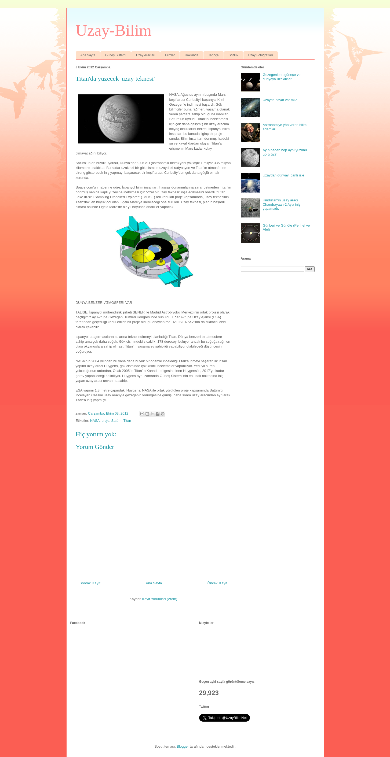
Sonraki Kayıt (90, 583)
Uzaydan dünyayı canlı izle (283, 175)
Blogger (183, 746)
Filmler (170, 55)
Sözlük (233, 55)
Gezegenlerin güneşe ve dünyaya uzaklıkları (282, 77)
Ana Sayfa (88, 55)
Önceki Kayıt (217, 583)
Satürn (116, 421)
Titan (127, 421)
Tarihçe (213, 55)
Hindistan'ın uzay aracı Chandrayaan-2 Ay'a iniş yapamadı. (281, 204)
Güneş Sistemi (115, 55)
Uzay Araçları (145, 55)
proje (105, 421)
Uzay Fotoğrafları (260, 55)
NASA (95, 421)
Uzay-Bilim (114, 30)
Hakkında (191, 55)
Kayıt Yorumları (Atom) (159, 599)
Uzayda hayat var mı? (280, 100)
